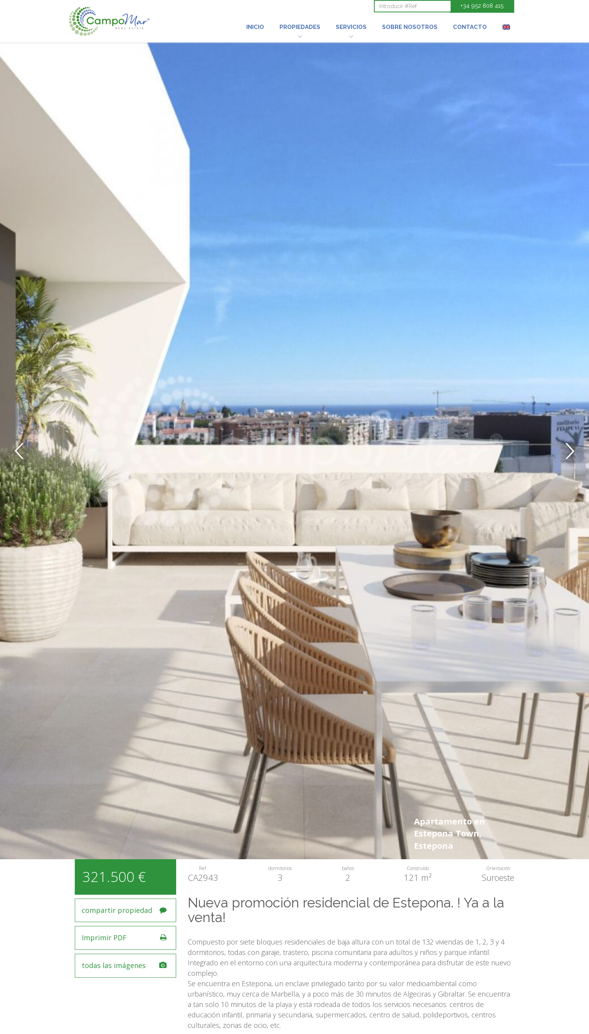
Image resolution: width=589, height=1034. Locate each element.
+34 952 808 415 (481, 5)
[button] (300, 16)
